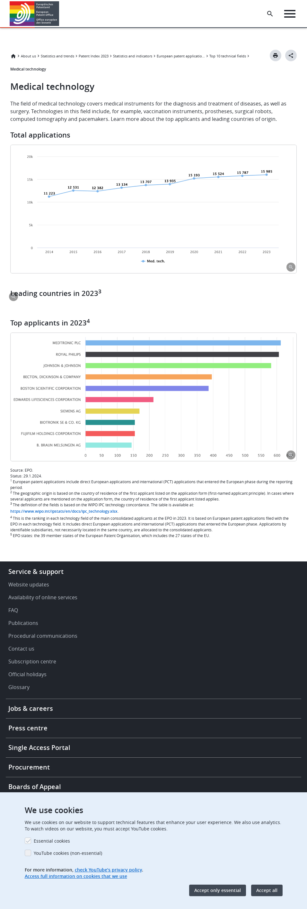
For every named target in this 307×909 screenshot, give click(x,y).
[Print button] (275, 55)
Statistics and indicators (132, 56)
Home (13, 56)
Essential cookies (52, 841)
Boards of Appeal (34, 786)
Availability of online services (42, 597)
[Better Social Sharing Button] (291, 55)
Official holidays (27, 674)
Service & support (36, 571)
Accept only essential (217, 890)
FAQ (13, 610)
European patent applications (181, 56)
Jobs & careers (30, 708)
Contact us (21, 648)
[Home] (34, 13)
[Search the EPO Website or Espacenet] (270, 14)
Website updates (28, 584)
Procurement (29, 767)
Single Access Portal (39, 747)
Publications (23, 623)
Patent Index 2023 (94, 56)
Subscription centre (32, 661)
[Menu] (289, 14)
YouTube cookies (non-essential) (68, 853)
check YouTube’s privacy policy (108, 870)
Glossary (19, 687)
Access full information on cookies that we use (76, 876)
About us (28, 56)
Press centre (28, 728)
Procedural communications (42, 635)
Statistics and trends (57, 56)
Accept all (266, 890)
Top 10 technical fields (227, 56)
